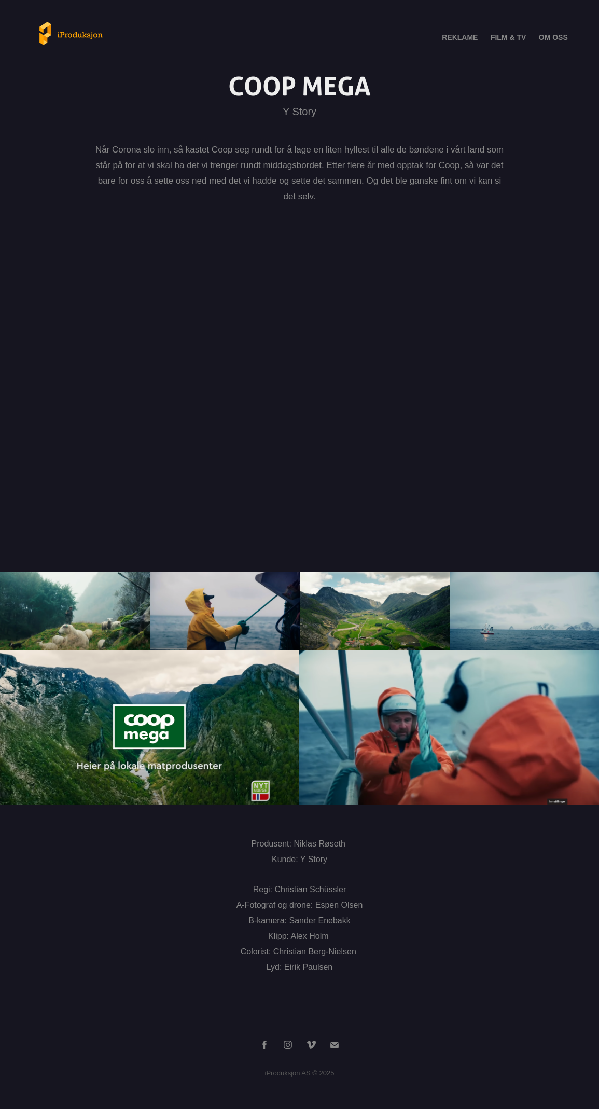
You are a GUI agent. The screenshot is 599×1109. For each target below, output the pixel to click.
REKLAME (460, 37)
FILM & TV (508, 37)
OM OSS (553, 37)
